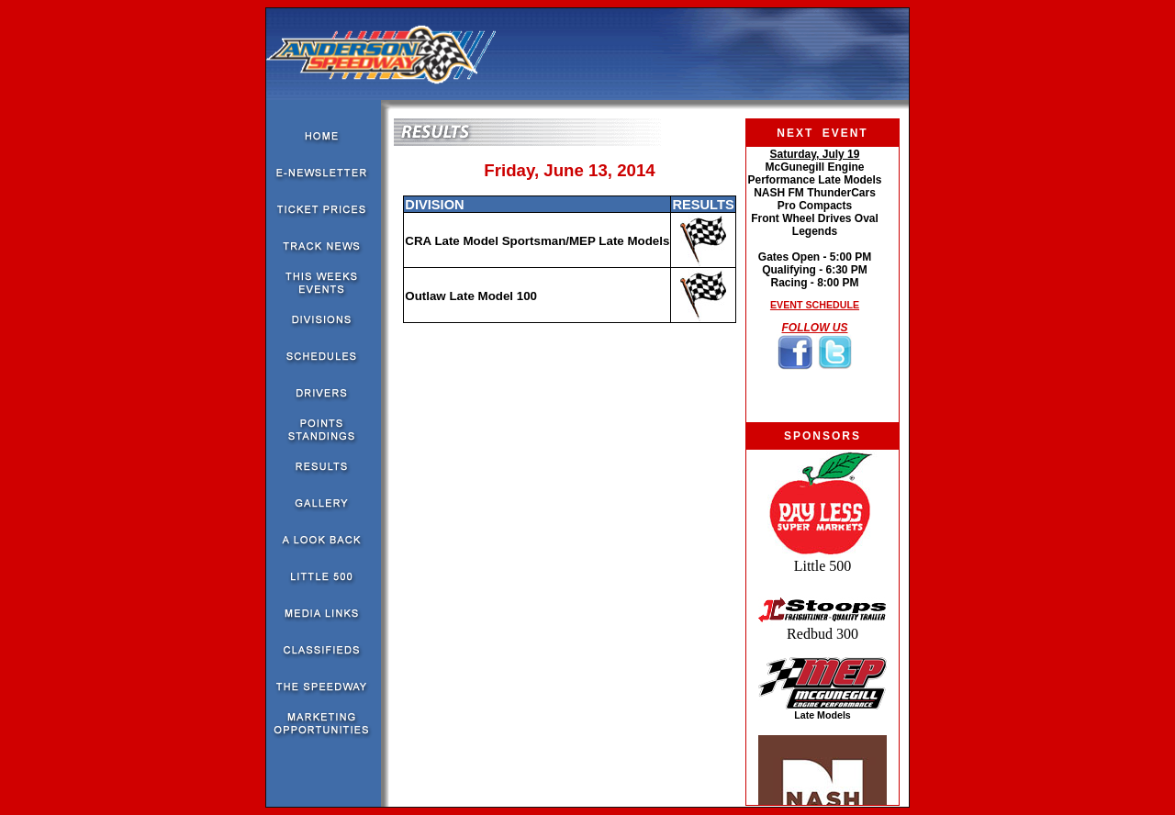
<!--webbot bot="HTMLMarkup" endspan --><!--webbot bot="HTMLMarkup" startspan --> (814, 284)
